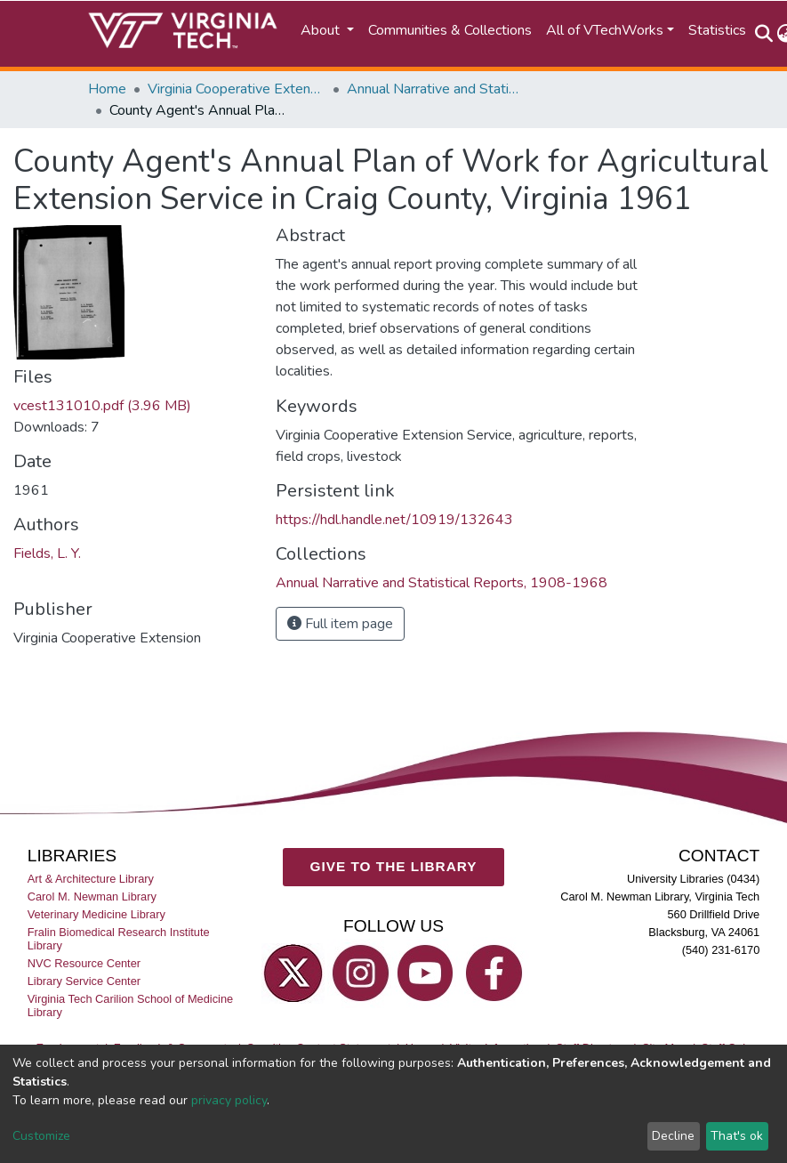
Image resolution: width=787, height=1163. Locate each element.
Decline (673, 1135)
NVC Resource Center (84, 963)
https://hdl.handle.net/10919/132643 (394, 519)
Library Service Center (84, 981)
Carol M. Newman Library (92, 896)
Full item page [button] (340, 624)
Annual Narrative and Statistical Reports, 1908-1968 (436, 89)
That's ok (737, 1135)
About (322, 30)
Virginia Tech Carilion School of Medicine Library (130, 1005)
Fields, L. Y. (47, 553)
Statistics (717, 30)
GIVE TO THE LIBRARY (394, 866)
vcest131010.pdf (102, 406)
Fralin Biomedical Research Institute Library (119, 938)
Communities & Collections (450, 30)
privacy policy (229, 1100)
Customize (41, 1135)
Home (107, 89)
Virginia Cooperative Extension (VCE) (236, 89)
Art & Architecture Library (91, 878)
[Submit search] (764, 33)
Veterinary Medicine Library (96, 914)
